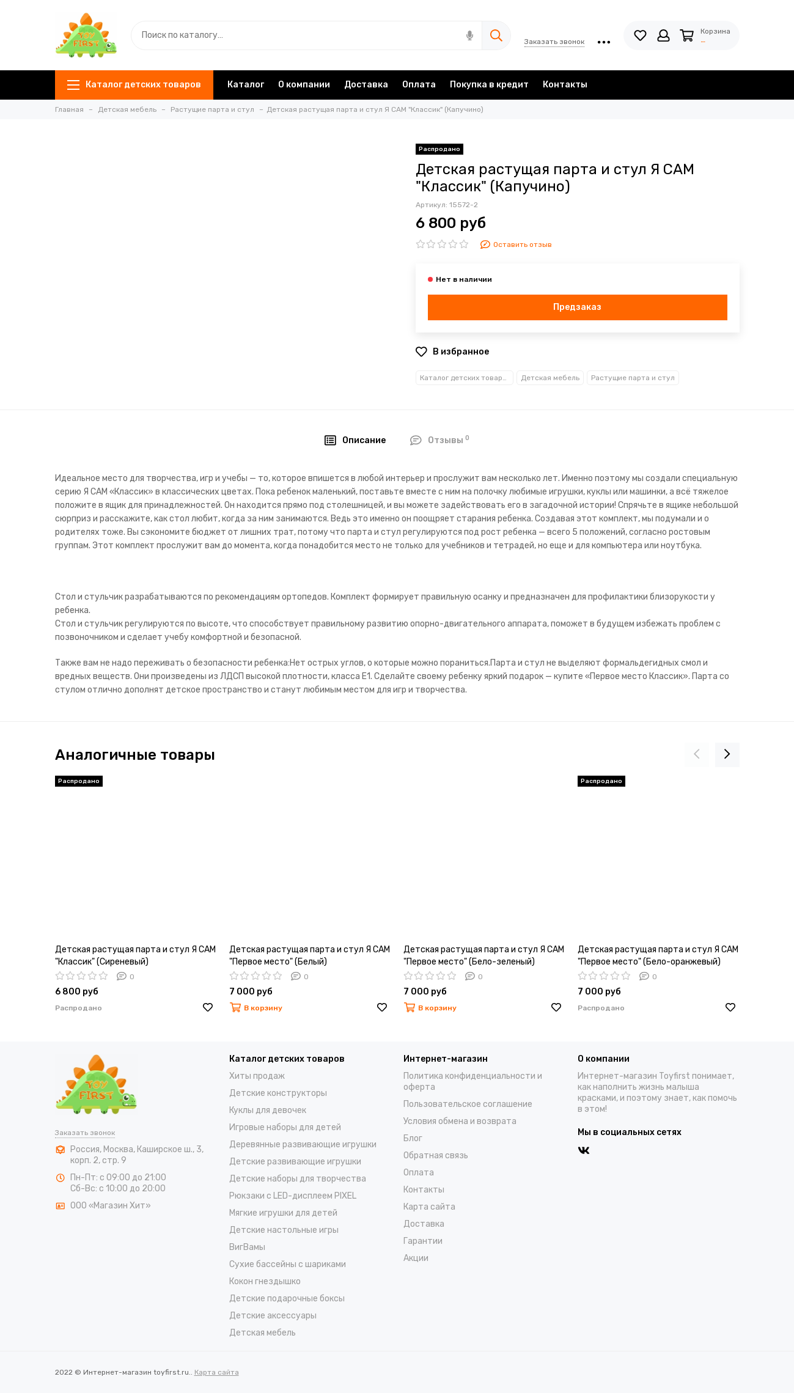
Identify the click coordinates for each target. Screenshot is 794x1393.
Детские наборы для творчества (297, 1179)
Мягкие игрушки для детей (283, 1213)
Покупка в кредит (489, 84)
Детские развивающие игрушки (295, 1161)
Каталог (245, 84)
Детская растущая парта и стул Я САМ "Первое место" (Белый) (309, 955)
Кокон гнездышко (265, 1281)
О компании (304, 84)
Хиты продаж (257, 1076)
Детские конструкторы (278, 1093)
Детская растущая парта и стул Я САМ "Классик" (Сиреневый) (135, 955)
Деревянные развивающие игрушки (303, 1144)
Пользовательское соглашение (467, 1104)
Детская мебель (550, 377)
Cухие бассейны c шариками (287, 1264)
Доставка (366, 84)
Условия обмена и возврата (459, 1121)
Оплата (419, 84)
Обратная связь (435, 1155)
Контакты (565, 84)
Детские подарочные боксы (287, 1298)
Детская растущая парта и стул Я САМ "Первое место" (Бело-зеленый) (483, 955)
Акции (415, 1258)
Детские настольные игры (284, 1230)
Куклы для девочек (267, 1110)
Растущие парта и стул (633, 377)
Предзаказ (577, 307)
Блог (412, 1138)
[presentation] (697, 755)
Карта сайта (429, 1207)
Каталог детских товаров (134, 84)
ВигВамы (247, 1247)
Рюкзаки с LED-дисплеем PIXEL (292, 1196)
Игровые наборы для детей (285, 1127)
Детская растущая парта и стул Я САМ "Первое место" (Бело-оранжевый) (658, 955)
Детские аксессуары (273, 1315)
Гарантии (423, 1241)
